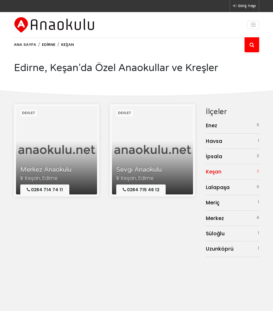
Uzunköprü (232, 248)
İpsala (232, 156)
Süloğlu (232, 233)
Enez (232, 125)
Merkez (232, 218)
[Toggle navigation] (253, 25)
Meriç (232, 202)
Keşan (232, 171)
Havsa (232, 141)
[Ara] (252, 44)
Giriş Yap (244, 6)
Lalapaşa (232, 187)
